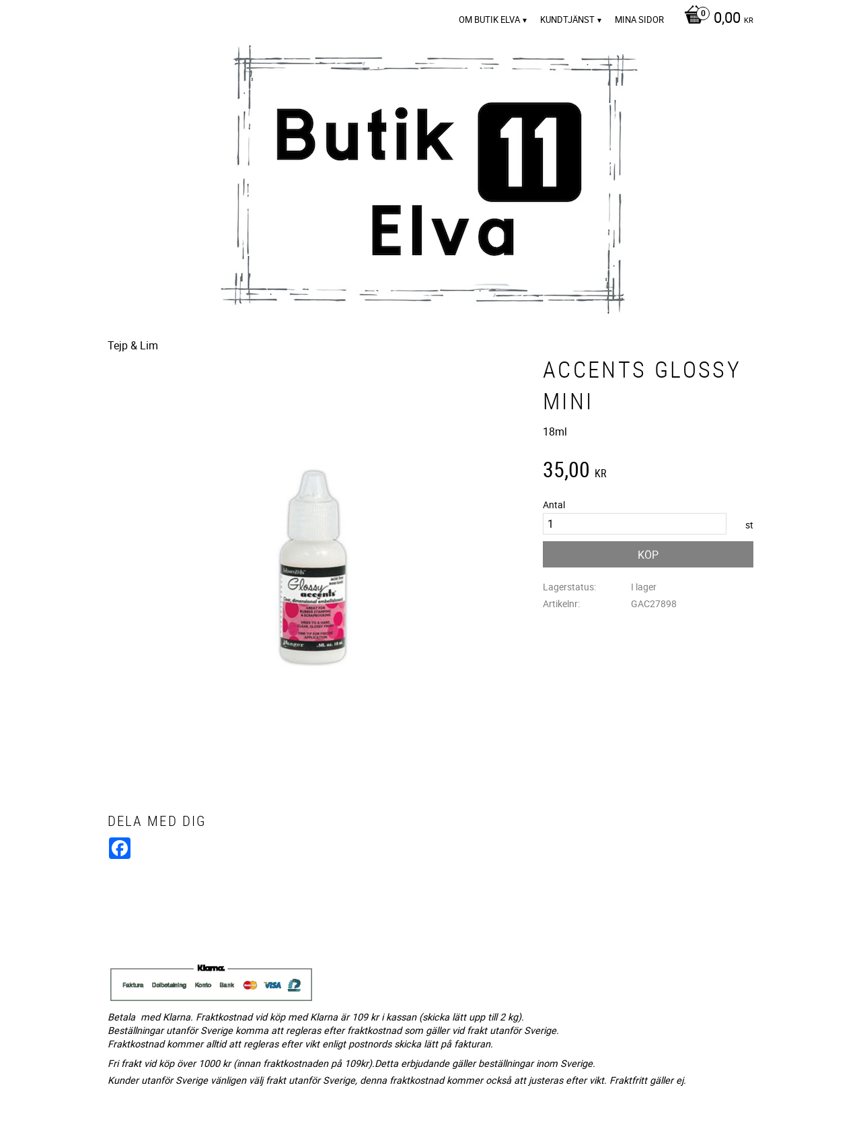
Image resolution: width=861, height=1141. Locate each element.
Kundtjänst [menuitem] (567, 19)
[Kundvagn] (715, 19)
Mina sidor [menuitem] (639, 19)
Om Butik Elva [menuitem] (489, 19)
